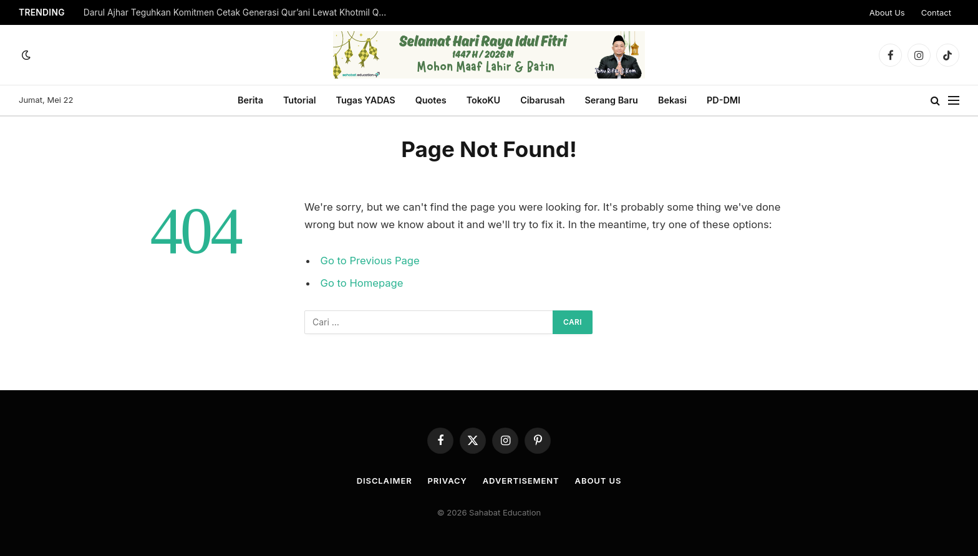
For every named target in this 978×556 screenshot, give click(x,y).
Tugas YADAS (365, 100)
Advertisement (521, 481)
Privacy (447, 481)
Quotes (431, 100)
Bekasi (672, 100)
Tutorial (299, 100)
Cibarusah (542, 100)
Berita (250, 100)
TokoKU (483, 100)
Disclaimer (384, 481)
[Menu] (953, 101)
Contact (936, 12)
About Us (887, 12)
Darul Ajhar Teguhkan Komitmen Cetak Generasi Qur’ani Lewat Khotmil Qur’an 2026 (239, 12)
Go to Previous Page (370, 260)
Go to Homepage (362, 283)
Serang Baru (610, 100)
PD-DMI (723, 100)
